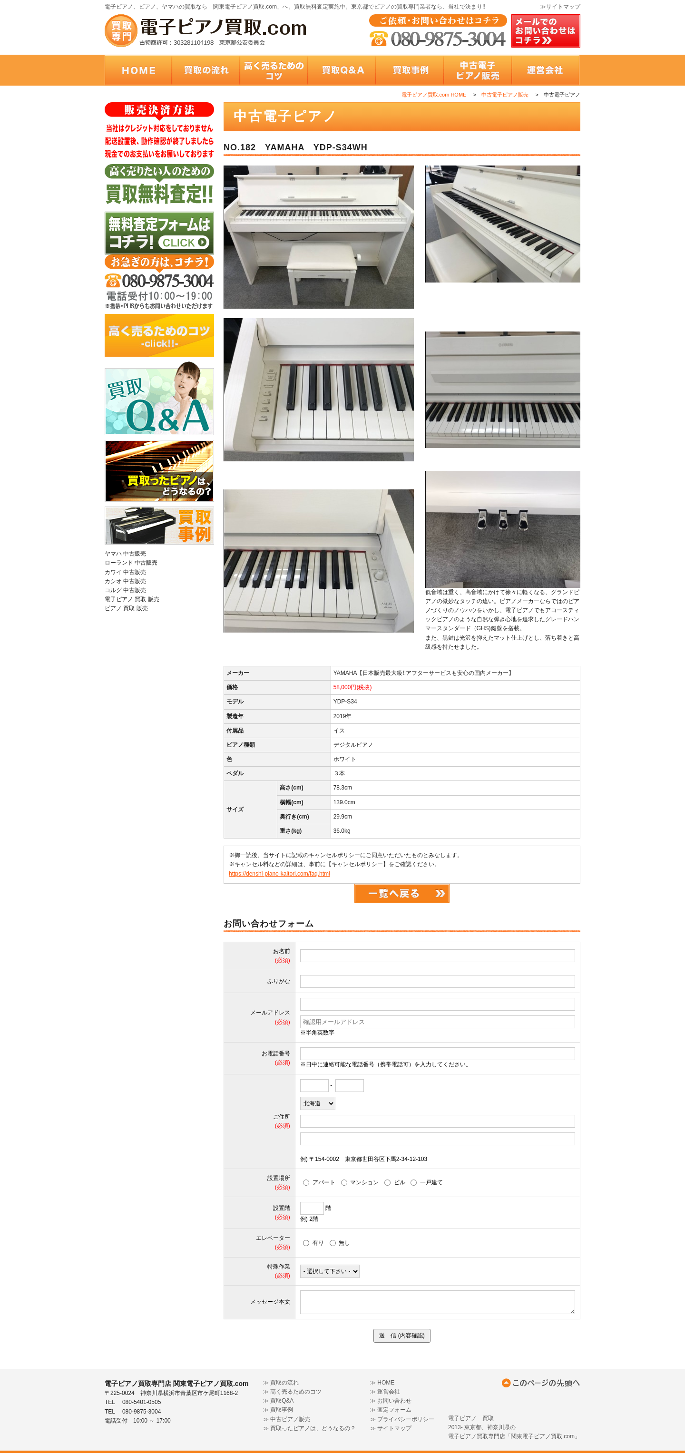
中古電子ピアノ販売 (504, 95)
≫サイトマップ (560, 6)
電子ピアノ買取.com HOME (434, 95)
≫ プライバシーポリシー (402, 1419)
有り (313, 1242)
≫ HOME (382, 1382)
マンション (360, 1182)
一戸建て (427, 1182)
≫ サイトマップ (390, 1428)
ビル (394, 1182)
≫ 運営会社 (385, 1391)
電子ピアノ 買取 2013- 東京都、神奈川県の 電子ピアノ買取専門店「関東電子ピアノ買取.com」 (514, 1427)
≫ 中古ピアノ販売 (286, 1419)
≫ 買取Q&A (278, 1400)
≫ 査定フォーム (390, 1409)
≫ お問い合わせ (390, 1400)
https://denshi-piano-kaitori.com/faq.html (279, 873)
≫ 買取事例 (278, 1409)
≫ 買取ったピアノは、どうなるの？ (309, 1428)
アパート (319, 1182)
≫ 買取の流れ (281, 1382)
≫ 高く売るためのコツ (292, 1391)
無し (340, 1242)
